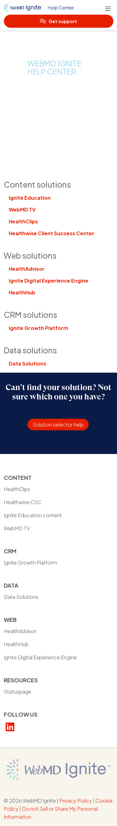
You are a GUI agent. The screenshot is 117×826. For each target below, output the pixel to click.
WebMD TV (22, 209)
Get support (58, 21)
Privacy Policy (75, 800)
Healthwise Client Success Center (51, 233)
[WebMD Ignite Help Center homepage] (54, 9)
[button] (109, 9)
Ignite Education (30, 197)
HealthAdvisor (27, 268)
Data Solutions (27, 363)
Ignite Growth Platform (38, 328)
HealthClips (23, 221)
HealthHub (22, 292)
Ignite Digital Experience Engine (48, 280)
